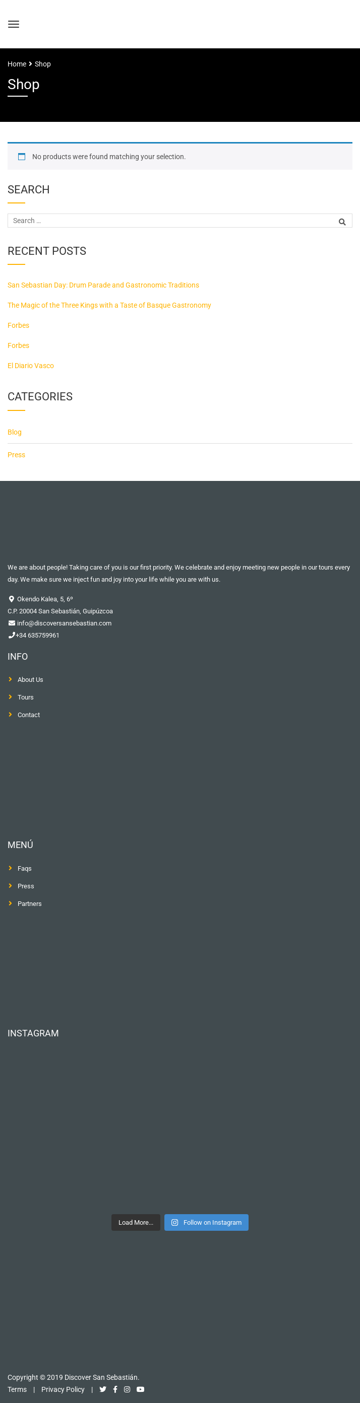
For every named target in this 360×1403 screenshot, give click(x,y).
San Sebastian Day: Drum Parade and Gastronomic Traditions (103, 285)
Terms (17, 1389)
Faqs (25, 868)
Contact (29, 715)
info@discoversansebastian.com (63, 623)
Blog (15, 432)
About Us (30, 679)
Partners (30, 903)
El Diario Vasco (31, 366)
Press (16, 455)
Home (17, 64)
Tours (26, 697)
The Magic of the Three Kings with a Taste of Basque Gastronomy (109, 305)
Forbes (18, 325)
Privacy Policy (63, 1389)
